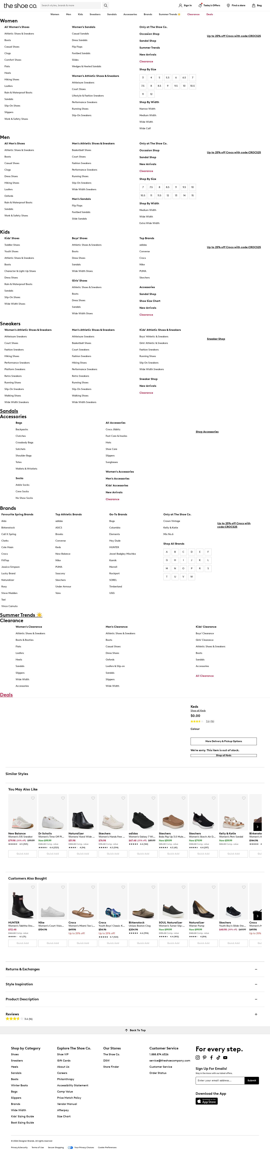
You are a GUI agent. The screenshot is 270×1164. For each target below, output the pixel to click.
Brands (15, 1107)
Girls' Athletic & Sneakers (153, 343)
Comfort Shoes (12, 59)
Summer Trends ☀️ (169, 14)
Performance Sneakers (84, 102)
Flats (7, 66)
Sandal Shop (147, 40)
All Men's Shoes (14, 143)
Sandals (112, 14)
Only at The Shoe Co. (153, 27)
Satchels (20, 451)
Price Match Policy (69, 1100)
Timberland (115, 589)
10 (184, 85)
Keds (58, 550)
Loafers (8, 86)
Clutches (21, 438)
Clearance (146, 61)
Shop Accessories (207, 503)
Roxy (4, 589)
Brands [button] (148, 14)
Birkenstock (8, 530)
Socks (19, 481)
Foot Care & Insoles (116, 438)
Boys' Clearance (205, 636)
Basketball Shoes (81, 150)
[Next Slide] (257, 829)
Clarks (4, 543)
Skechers (144, 277)
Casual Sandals (80, 33)
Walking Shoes (12, 395)
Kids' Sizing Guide (22, 1119)
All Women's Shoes (16, 27)
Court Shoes (79, 89)
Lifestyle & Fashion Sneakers (88, 95)
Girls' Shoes (79, 280)
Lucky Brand (8, 576)
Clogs (7, 53)
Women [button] (54, 14)
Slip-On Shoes (12, 105)
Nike (142, 264)
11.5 (159, 195)
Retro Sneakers (13, 376)
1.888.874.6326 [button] (158, 1057)
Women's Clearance (29, 629)
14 (184, 195)
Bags (19, 425)
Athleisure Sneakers (83, 82)
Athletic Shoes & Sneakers (19, 33)
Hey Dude (115, 543)
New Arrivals (147, 54)
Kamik (113, 563)
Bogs (112, 523)
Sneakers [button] (95, 14)
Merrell (113, 569)
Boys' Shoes (79, 238)
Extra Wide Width (149, 223)
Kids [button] (80, 14)
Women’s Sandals (83, 27)
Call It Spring (8, 536)
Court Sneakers (80, 349)
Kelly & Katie (170, 530)
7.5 (142, 85)
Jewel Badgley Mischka (122, 556)
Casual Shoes (11, 46)
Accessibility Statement (72, 1088)
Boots (7, 40)
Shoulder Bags (24, 458)
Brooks (59, 536)
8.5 (159, 85)
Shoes (15, 1057)
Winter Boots (19, 1088)
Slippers (8, 112)
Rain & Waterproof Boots (18, 92)
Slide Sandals (79, 218)
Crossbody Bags (24, 445)
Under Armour (63, 589)
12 (151, 94)
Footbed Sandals (81, 53)
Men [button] (68, 14)
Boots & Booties (24, 642)
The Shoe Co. (111, 1057)
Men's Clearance (117, 629)
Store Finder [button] (111, 1069)
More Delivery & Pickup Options (223, 744)
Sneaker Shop (148, 379)
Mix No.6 (168, 536)
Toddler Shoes (12, 244)
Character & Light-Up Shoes (20, 271)
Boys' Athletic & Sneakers (153, 336)
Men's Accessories (117, 481)
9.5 (176, 85)
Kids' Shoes (11, 238)
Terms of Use (38, 1150)
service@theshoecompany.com (169, 1063)
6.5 (184, 77)
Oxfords (8, 196)
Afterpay (63, 1113)
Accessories (147, 287)
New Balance (62, 556)
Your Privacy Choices (81, 1150)
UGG (112, 596)
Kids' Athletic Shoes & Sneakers (160, 329)
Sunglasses (112, 464)
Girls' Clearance (205, 642)
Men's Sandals (81, 199)
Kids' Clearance (206, 629)
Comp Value (65, 1094)
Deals (209, 14)
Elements (114, 536)
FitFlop (5, 563)
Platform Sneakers (14, 369)
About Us (63, 1069)
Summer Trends (149, 47)
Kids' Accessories (117, 488)
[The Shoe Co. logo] (20, 5)
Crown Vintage (171, 523)
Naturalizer (7, 582)
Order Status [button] (157, 1076)
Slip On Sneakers (148, 362)
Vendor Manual (67, 1107)
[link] (21, 840)
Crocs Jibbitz (113, 432)
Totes (19, 464)
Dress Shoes (11, 176)
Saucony (60, 576)
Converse (144, 251)
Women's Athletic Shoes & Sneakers (95, 76)
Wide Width (146, 121)
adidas (143, 244)
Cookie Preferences (107, 1150)
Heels (7, 73)
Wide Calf (145, 128)
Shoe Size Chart (149, 301)
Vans (58, 596)
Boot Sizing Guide (22, 1125)
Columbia (114, 530)
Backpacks (22, 432)
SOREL (113, 582)
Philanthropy (65, 1082)
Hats (108, 445)
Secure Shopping (56, 1150)
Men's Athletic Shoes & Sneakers (93, 143)
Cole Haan (7, 550)
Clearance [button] (193, 14)
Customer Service (160, 1069)
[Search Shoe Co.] (71, 5)
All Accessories (115, 425)
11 (143, 94)
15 (192, 195)
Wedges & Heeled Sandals (86, 66)
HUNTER (114, 550)
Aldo (3, 523)
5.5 (167, 77)
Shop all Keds (198, 713)
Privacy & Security (19, 1150)
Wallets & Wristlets (26, 471)
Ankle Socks (22, 487)
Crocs (142, 258)
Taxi (3, 602)
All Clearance (205, 678)
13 (176, 195)
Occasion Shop (149, 33)
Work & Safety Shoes (16, 119)
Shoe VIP (63, 1057)
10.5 (192, 85)
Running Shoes (80, 108)
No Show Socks (24, 500)
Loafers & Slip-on (115, 669)
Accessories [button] (130, 14)
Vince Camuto (9, 609)
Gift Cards (63, 1063)
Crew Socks (22, 494)
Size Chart (64, 1119)
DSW (106, 1063)
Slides (75, 59)
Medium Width (147, 115)
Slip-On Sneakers (81, 115)
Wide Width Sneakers (84, 189)
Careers (62, 1076)
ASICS (58, 530)
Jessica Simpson (10, 569)
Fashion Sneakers (81, 163)
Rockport (114, 576)
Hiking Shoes (11, 79)
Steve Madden (9, 596)
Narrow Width (147, 108)
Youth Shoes (11, 251)
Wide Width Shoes (14, 303)
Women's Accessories (120, 474)
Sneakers (17, 1063)
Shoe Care (111, 451)
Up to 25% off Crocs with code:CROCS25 (234, 104)
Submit (252, 1083)
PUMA (142, 271)
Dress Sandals (79, 40)
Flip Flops (77, 46)
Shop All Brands (173, 546)
